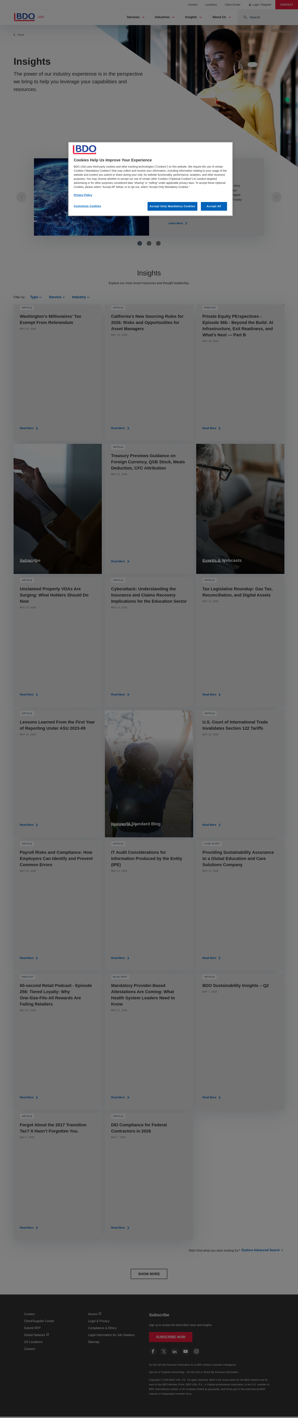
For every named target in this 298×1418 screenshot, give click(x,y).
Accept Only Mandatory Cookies (172, 206)
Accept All (214, 206)
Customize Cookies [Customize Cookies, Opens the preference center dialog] (87, 206)
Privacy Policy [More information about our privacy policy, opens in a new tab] (83, 195)
